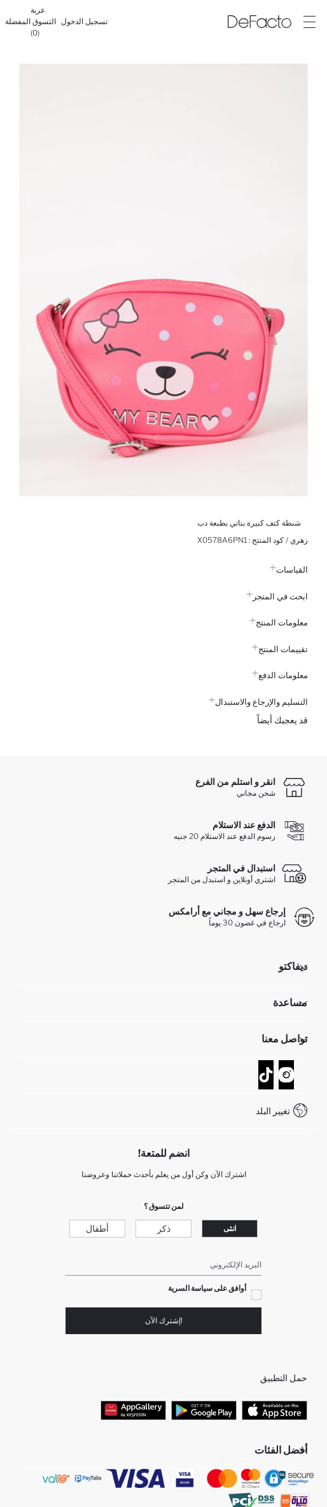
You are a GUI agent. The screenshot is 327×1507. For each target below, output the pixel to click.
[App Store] (274, 1410)
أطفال (97, 1228)
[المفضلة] (18, 21)
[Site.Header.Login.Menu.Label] (309, 21)
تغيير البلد (273, 1110)
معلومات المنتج (278, 622)
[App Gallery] (133, 1410)
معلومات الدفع (280, 675)
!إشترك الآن (164, 1320)
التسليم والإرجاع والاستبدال (258, 702)
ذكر (163, 1228)
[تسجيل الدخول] (84, 21)
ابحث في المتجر (277, 596)
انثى (229, 1228)
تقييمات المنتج (280, 649)
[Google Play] (204, 1410)
